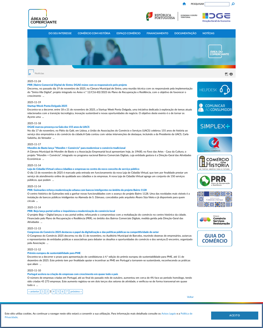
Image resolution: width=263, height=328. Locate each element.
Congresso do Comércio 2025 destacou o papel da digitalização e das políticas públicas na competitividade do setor (93, 232)
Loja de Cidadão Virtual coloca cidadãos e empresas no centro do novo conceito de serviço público (83, 169)
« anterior (33, 291)
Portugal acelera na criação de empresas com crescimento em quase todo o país (72, 274)
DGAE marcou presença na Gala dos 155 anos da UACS (58, 127)
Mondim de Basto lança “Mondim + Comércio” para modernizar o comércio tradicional (76, 148)
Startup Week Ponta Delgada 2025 (47, 106)
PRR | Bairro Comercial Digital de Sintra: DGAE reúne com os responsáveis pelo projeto (77, 85)
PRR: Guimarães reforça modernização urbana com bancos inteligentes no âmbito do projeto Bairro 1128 (87, 190)
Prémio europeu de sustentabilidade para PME (54, 253)
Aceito (234, 315)
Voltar (190, 297)
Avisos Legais (168, 313)
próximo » (76, 291)
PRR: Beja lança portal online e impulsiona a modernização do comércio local (71, 211)
